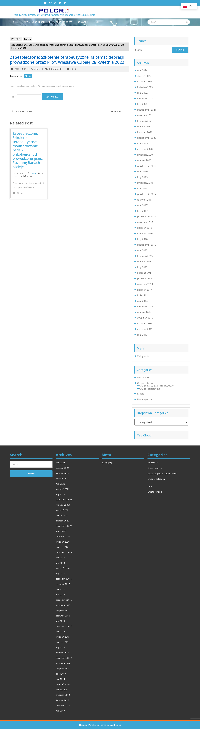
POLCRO (15, 39)
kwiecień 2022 (145, 98)
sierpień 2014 (144, 289)
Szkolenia (83, 22)
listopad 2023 (144, 81)
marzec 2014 (144, 312)
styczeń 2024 (144, 76)
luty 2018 (142, 188)
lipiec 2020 (143, 143)
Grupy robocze (64, 22)
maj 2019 (142, 171)
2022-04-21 (20, 173)
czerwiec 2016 (145, 233)
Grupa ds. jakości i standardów (156, 385)
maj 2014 (142, 301)
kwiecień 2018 (145, 182)
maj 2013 (142, 334)
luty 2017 (142, 211)
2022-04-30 (20, 69)
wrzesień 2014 (145, 284)
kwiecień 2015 (145, 256)
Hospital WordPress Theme (92, 724)
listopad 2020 (144, 132)
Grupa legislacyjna (149, 388)
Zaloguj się (143, 356)
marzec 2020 (144, 160)
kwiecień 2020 (145, 154)
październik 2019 (146, 166)
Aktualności (143, 377)
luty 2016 (142, 239)
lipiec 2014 (143, 295)
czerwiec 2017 (145, 199)
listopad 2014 (144, 272)
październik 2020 (146, 137)
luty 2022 (142, 104)
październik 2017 (146, 194)
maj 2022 (142, 92)
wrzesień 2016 (145, 222)
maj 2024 (142, 70)
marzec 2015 (144, 261)
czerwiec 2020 (145, 149)
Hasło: (25, 96)
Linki (96, 22)
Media (27, 39)
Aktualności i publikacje (37, 22)
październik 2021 (146, 109)
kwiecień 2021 (145, 121)
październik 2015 (146, 244)
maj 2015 (142, 250)
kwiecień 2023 (145, 87)
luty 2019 (142, 177)
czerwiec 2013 (145, 329)
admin (37, 69)
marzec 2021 (144, 126)
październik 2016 (146, 216)
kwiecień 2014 (145, 306)
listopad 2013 (144, 323)
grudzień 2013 (145, 317)
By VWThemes (114, 724)
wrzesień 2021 (145, 115)
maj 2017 (142, 205)
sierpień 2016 (144, 227)
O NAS (15, 22)
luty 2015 (142, 267)
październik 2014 (146, 278)
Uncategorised (145, 399)
